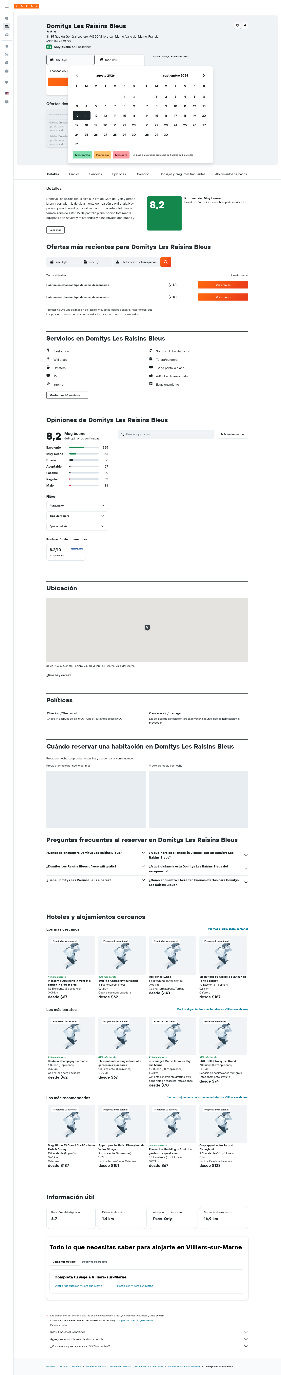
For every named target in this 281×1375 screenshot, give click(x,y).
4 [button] (86, 106)
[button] (6, 6)
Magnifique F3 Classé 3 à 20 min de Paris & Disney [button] (222, 978)
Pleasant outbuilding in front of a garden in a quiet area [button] (69, 982)
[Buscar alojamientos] (7, 26)
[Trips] (7, 82)
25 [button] (86, 135)
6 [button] (105, 106)
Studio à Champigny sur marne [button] (118, 980)
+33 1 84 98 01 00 (58, 41)
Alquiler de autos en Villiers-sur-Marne (78, 1286)
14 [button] (114, 116)
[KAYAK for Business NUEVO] (7, 71)
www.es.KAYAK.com (57, 1366)
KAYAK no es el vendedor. (149, 1331)
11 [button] (86, 116)
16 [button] (133, 116)
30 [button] (134, 135)
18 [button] (86, 125)
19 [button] (95, 125)
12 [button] (95, 116)
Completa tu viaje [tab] (64, 1261)
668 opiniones (81, 47)
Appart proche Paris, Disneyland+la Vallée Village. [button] (121, 1147)
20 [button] (105, 125)
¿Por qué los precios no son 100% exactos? (149, 1346)
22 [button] (124, 125)
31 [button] (76, 144)
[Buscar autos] (7, 35)
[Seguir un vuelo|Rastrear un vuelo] (7, 54)
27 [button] (105, 135)
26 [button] (96, 135)
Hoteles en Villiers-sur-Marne (135, 1286)
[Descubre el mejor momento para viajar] (7, 63)
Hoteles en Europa (96, 1366)
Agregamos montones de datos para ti (149, 1339)
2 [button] (134, 97)
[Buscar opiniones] (169, 434)
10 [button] (77, 116)
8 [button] (124, 106)
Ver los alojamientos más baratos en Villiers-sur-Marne (212, 1009)
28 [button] (115, 135)
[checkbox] (66, 552)
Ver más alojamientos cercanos (228, 929)
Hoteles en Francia (120, 1366)
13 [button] (105, 116)
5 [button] (96, 106)
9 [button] (134, 106)
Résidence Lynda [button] (160, 976)
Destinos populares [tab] (94, 1261)
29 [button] (124, 135)
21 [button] (114, 125)
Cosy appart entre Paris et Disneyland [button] (216, 1147)
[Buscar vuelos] (7, 18)
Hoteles (76, 1366)
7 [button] (115, 106)
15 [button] (124, 116)
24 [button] (77, 135)
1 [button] (124, 97)
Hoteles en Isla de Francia (149, 1366)
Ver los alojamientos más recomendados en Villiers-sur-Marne (208, 1097)
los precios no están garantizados (135, 1320)
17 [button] (76, 125)
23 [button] (134, 125)
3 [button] (77, 106)
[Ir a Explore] (7, 46)
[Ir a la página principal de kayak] (26, 6)
